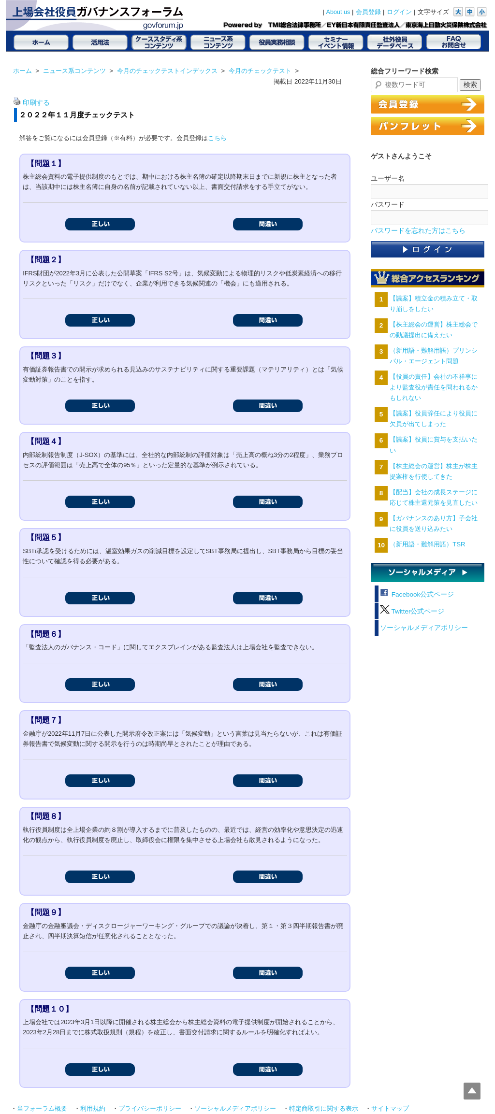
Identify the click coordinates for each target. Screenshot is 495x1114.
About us (338, 12)
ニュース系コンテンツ (74, 70)
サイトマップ (390, 1108)
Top (472, 1091)
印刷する (36, 102)
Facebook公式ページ (417, 594)
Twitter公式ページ (412, 611)
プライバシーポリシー (149, 1108)
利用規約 (92, 1108)
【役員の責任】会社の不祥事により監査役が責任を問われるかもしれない (434, 387)
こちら (217, 138)
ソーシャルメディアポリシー (424, 627)
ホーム (22, 70)
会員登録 (368, 12)
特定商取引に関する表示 (323, 1108)
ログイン (399, 12)
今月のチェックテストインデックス (167, 70)
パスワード (388, 204)
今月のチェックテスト (260, 70)
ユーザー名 (388, 178)
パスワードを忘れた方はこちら (418, 230)
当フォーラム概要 (42, 1108)
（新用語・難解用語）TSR (427, 544)
